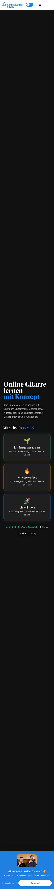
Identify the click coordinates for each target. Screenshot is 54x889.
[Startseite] (12, 5)
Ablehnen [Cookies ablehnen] (9, 883)
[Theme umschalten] (29, 5)
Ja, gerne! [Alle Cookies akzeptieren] (35, 883)
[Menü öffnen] (40, 5)
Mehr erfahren (43, 875)
